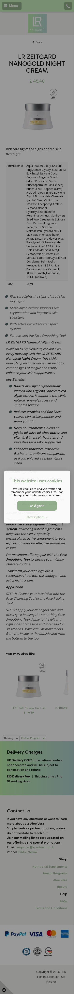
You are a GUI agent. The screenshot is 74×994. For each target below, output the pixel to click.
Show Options (37, 517)
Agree (37, 505)
